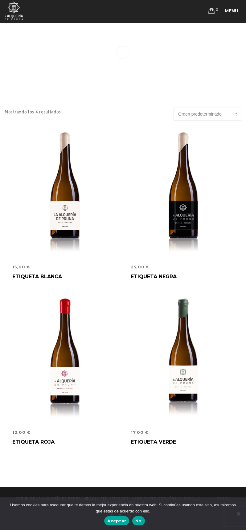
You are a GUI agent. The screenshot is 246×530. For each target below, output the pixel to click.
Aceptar (116, 520)
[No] (238, 514)
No (138, 520)
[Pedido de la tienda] (207, 114)
